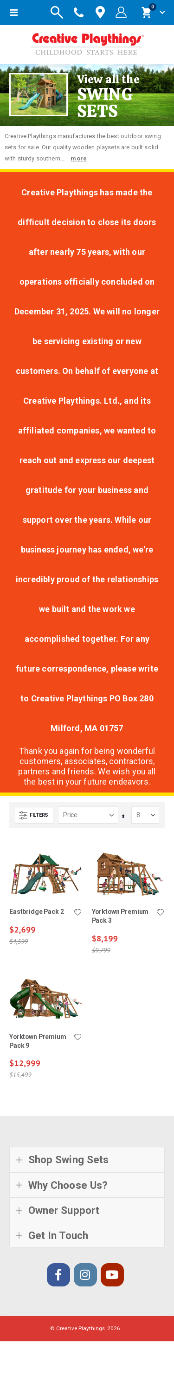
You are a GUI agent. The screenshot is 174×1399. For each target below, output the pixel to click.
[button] (78, 913)
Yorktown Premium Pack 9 (37, 1041)
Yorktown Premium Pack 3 (120, 916)
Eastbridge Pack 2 (36, 911)
